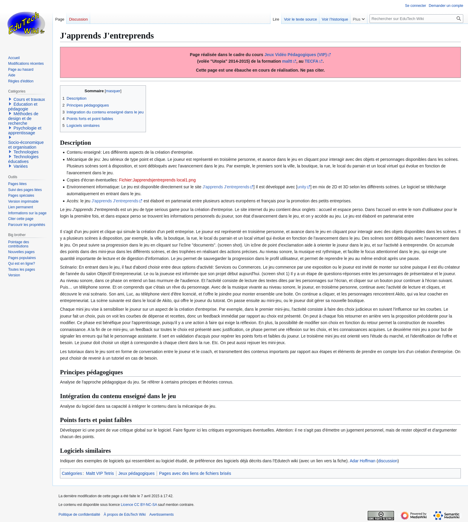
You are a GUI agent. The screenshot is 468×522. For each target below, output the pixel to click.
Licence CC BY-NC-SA (139, 505)
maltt (287, 61)
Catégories (72, 473)
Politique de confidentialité (79, 514)
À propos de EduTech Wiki (125, 514)
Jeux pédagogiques (136, 473)
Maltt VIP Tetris (100, 473)
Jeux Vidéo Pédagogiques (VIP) (295, 54)
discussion (387, 460)
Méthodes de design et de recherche (23, 118)
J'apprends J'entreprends (226, 186)
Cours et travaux (29, 99)
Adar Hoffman (362, 460)
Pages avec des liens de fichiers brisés (195, 473)
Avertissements (161, 514)
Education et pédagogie (22, 106)
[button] (10, 99)
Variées (20, 166)
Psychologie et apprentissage (24, 130)
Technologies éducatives (23, 159)
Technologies (26, 152)
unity (301, 186)
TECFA (311, 61)
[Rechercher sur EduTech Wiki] (416, 18)
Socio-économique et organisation (26, 145)
